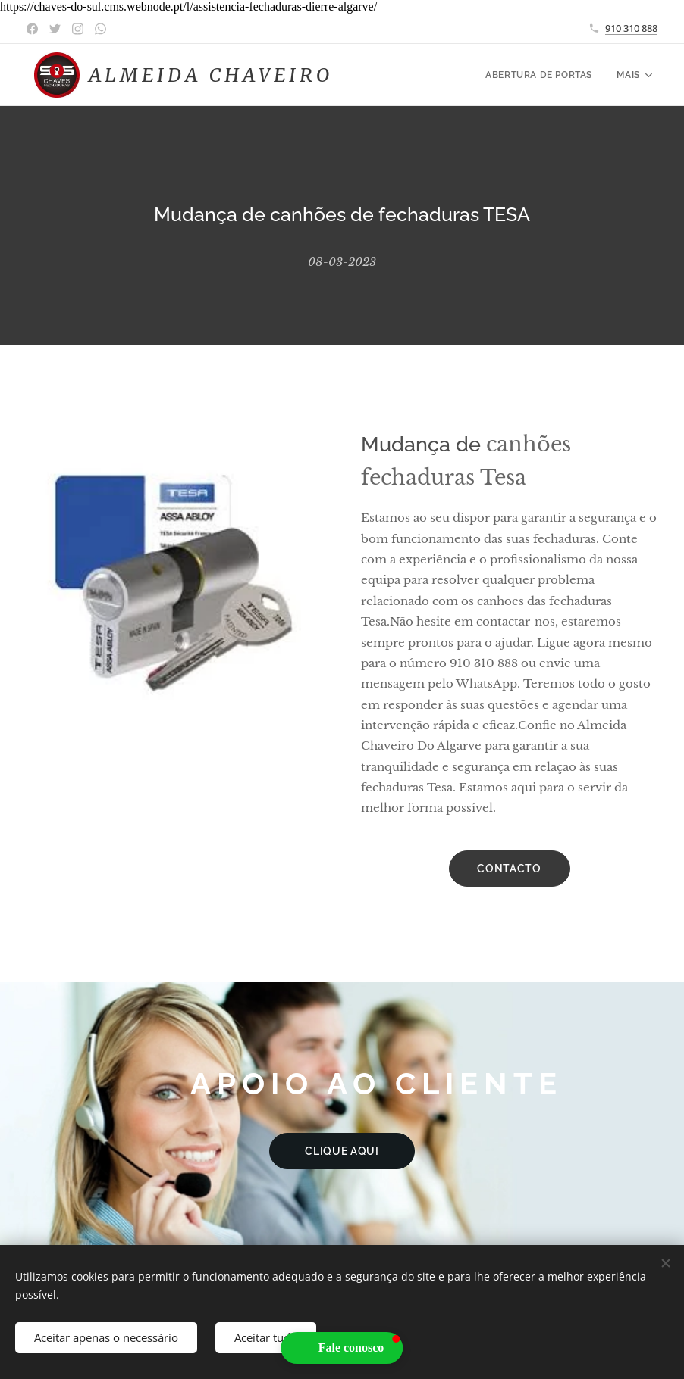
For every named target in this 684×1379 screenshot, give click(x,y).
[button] (342, 1348)
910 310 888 (631, 28)
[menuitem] (542, 75)
